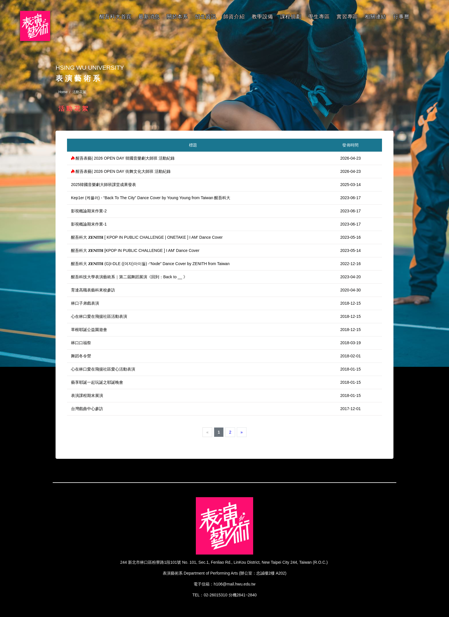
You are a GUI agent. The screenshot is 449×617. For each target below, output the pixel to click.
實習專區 (347, 16)
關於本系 (177, 16)
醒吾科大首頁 (115, 16)
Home (63, 92)
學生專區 (319, 16)
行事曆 (401, 16)
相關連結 (375, 16)
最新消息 (149, 16)
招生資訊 (205, 16)
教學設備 (262, 16)
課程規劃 (291, 16)
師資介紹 (234, 16)
